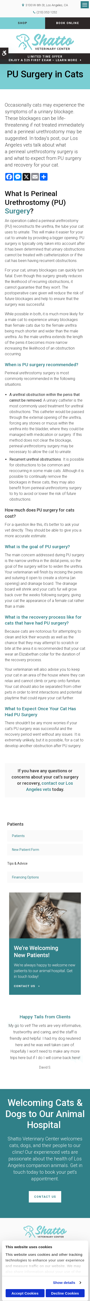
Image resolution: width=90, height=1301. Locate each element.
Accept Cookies (25, 1293)
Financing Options (25, 877)
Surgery (17, 211)
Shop (22, 23)
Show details (64, 1283)
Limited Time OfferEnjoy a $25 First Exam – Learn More (43, 58)
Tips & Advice (17, 863)
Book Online (67, 23)
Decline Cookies (65, 1293)
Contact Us (45, 1196)
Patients (18, 836)
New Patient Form (25, 850)
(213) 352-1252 (46, 12)
